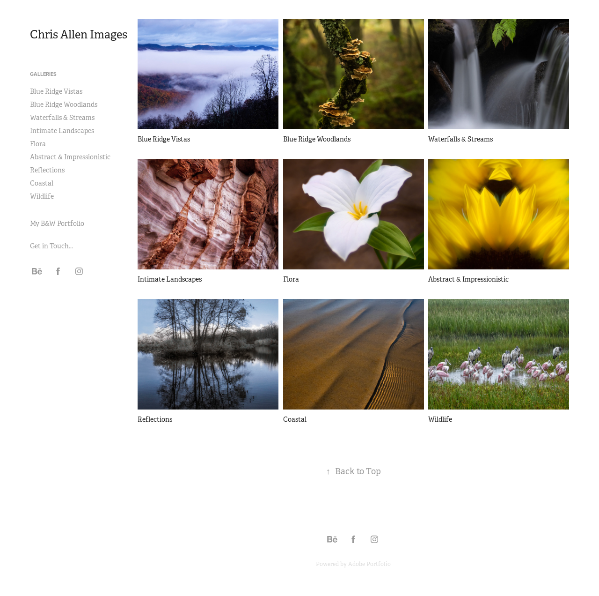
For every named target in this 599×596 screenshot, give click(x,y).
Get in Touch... (51, 246)
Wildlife (42, 196)
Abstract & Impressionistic (70, 157)
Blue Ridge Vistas (56, 91)
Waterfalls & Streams (62, 117)
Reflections (47, 170)
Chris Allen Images (78, 35)
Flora (38, 144)
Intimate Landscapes (62, 131)
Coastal (41, 183)
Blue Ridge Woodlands (63, 104)
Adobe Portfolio (369, 564)
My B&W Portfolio (57, 223)
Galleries (43, 74)
